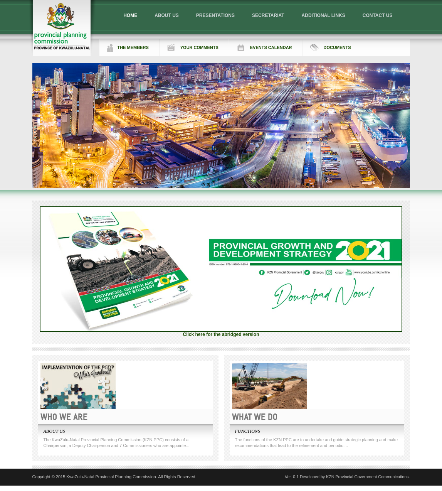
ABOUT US (167, 15)
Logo (62, 28)
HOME (130, 15)
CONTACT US (378, 15)
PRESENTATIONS (215, 15)
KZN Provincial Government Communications (367, 476)
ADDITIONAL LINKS (323, 15)
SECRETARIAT (268, 15)
